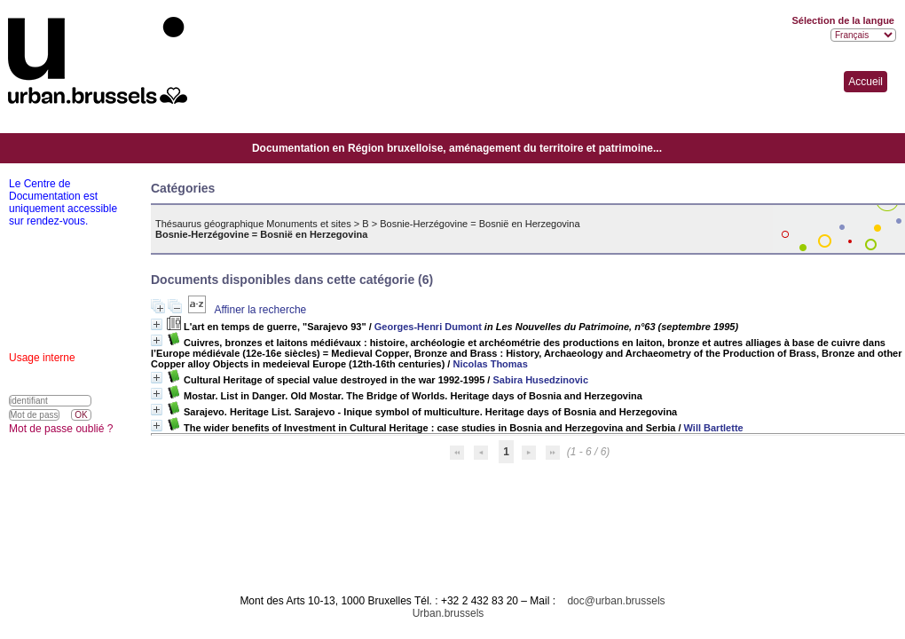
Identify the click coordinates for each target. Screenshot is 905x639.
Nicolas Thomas (489, 364)
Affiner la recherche (260, 310)
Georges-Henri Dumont (428, 326)
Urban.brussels (448, 613)
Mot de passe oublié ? (61, 428)
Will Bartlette (714, 427)
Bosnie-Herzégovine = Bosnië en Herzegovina (479, 223)
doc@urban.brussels (616, 601)
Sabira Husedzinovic (540, 380)
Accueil (865, 81)
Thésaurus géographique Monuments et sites (253, 223)
